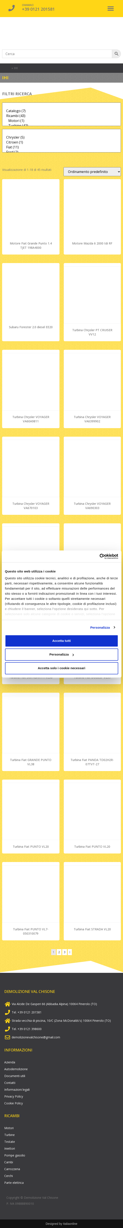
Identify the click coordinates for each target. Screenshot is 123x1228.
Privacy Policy (13, 1096)
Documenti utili (14, 1076)
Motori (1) (61, 120)
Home (6, 68)
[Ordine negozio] (92, 171)
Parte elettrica (14, 1183)
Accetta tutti (61, 641)
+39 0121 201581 (38, 9)
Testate (9, 1142)
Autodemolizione (16, 1069)
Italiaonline (70, 1223)
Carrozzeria (12, 1169)
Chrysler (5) (61, 137)
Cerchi (8, 1176)
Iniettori (9, 1148)
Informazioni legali (17, 1089)
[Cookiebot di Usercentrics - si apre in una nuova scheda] (99, 556)
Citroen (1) (61, 142)
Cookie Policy (13, 1103)
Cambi (8, 1162)
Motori (9, 1128)
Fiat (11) (61, 147)
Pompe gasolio (14, 1155)
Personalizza (100, 627)
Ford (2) (61, 152)
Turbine (9, 1135)
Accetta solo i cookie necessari (61, 668)
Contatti (9, 1083)
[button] (111, 8)
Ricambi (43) (61, 115)
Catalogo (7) (61, 110)
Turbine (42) (61, 125)
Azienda (9, 1062)
